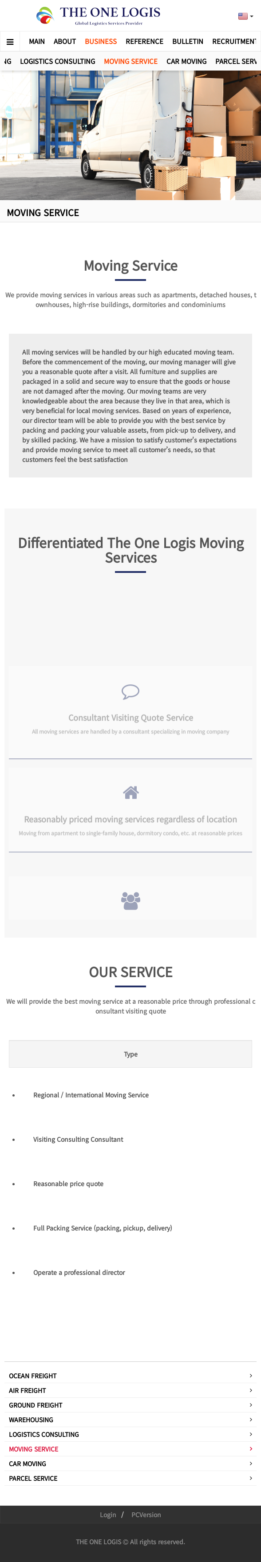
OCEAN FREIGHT (32, 1375)
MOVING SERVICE (131, 61)
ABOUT (65, 41)
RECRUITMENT (235, 41)
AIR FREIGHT (27, 1390)
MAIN (37, 41)
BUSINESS (101, 41)
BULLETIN (187, 41)
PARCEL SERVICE (33, 1478)
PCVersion (146, 1514)
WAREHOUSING (31, 1419)
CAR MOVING (186, 61)
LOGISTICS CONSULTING (57, 61)
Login (108, 1514)
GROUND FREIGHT (35, 1404)
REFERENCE (144, 41)
